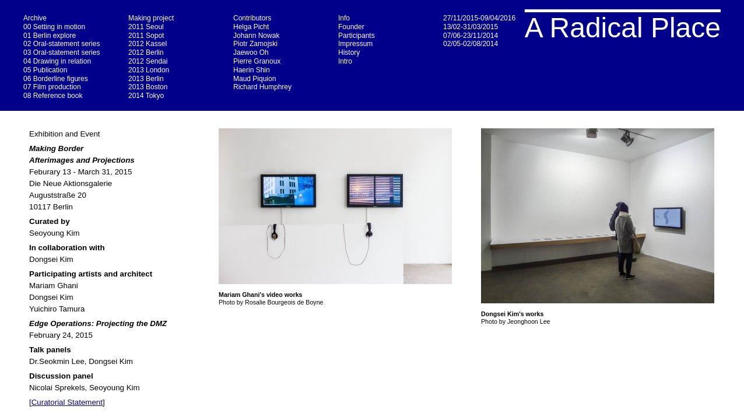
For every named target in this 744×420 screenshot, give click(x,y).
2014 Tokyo (146, 96)
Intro (345, 61)
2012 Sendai (147, 61)
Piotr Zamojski (255, 44)
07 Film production (52, 87)
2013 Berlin (146, 79)
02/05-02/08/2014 (470, 44)
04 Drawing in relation (57, 61)
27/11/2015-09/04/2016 (479, 18)
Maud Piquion (254, 79)
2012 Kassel (147, 44)
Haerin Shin (251, 70)
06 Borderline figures (55, 79)
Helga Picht (251, 27)
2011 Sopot (146, 36)
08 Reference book (52, 96)
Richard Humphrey (262, 87)
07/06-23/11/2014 (470, 36)
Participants (356, 36)
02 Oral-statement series (61, 44)
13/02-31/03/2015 (470, 27)
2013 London (148, 70)
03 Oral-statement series (61, 52)
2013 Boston (147, 87)
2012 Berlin (146, 52)
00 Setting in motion (54, 27)
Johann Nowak (256, 36)
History (349, 52)
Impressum (355, 44)
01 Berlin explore (49, 36)
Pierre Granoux (256, 61)
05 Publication (45, 70)
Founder (351, 27)
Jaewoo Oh (251, 52)
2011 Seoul (146, 27)
